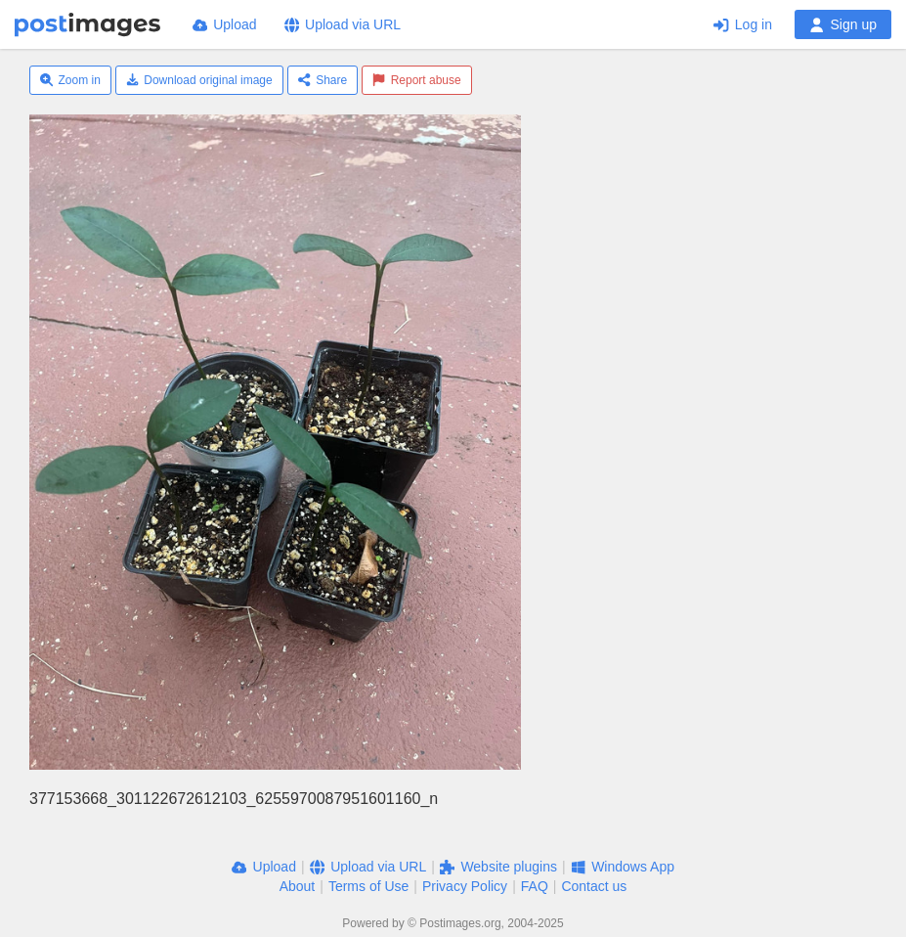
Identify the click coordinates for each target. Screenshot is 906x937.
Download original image (199, 80)
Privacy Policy (464, 886)
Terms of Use (368, 886)
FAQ (534, 886)
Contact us (593, 886)
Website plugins (498, 866)
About (298, 886)
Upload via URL (343, 24)
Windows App (622, 866)
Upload (225, 24)
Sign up (843, 24)
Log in (742, 24)
